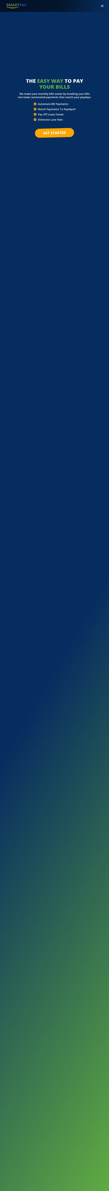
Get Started (54, 132)
